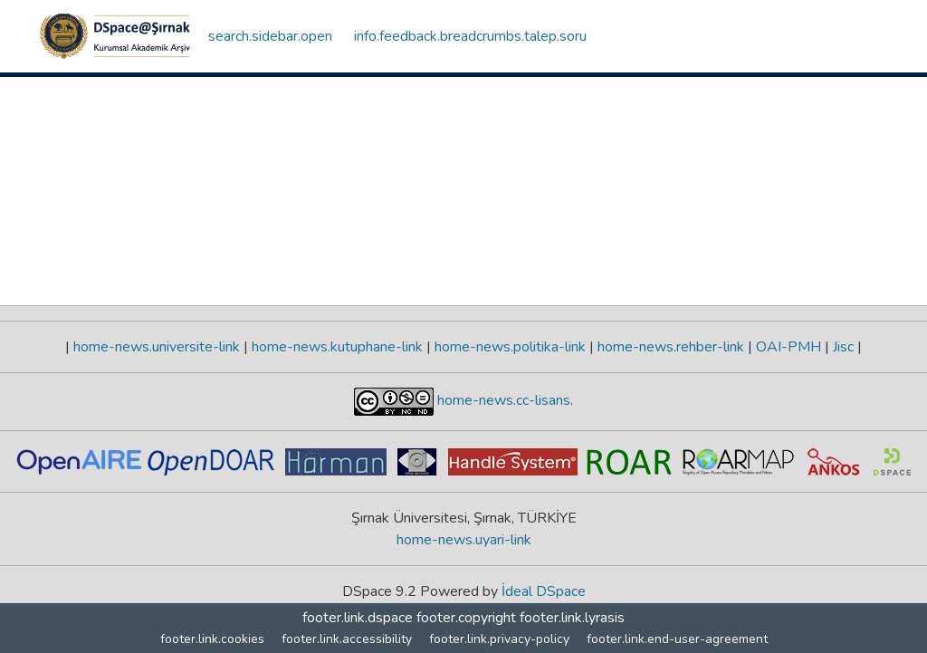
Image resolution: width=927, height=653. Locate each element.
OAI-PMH (788, 347)
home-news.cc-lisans (502, 400)
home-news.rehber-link (671, 347)
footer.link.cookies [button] (212, 639)
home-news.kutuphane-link (337, 347)
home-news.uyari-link (464, 540)
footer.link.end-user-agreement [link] (677, 639)
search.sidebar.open (270, 36)
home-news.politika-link (510, 347)
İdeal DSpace (544, 591)
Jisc (843, 347)
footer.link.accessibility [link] (347, 639)
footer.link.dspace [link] (357, 618)
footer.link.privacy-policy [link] (499, 639)
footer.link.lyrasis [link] (572, 618)
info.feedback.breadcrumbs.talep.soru (470, 36)
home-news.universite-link (157, 347)
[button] (115, 36)
